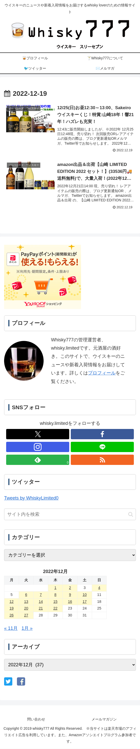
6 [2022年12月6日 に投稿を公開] (26, 595)
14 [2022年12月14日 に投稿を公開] (41, 602)
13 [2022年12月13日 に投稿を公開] (26, 602)
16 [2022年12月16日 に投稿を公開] (70, 602)
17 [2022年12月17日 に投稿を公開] (85, 602)
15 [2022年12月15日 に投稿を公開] (55, 602)
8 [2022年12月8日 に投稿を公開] (55, 595)
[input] (70, 514)
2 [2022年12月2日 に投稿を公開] (70, 588)
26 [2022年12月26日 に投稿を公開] (11, 615)
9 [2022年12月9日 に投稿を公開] (70, 595)
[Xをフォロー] (37, 434)
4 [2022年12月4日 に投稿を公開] (99, 588)
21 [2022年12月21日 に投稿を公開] (41, 608)
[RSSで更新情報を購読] (102, 460)
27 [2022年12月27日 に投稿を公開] (26, 615)
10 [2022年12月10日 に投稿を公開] (85, 595)
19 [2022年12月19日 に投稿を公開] (11, 608)
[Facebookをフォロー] (102, 434)
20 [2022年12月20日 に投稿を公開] (26, 608)
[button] (130, 515)
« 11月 (11, 628)
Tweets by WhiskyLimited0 (31, 498)
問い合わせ (36, 719)
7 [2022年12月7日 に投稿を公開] (41, 595)
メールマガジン (104, 719)
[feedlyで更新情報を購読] (37, 460)
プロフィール (102, 373)
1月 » (27, 628)
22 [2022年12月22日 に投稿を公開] (55, 608)
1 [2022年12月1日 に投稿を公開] (55, 588)
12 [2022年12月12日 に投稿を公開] (11, 602)
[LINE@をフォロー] (102, 447)
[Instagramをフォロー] (37, 447)
